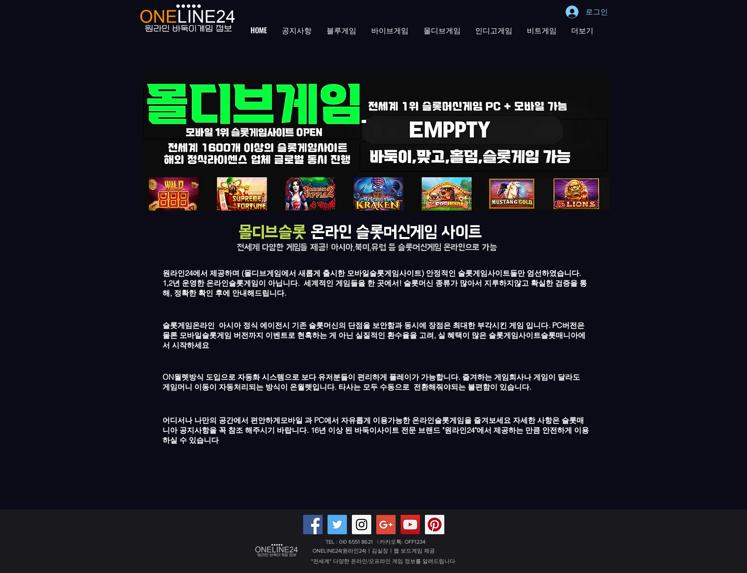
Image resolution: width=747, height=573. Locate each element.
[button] (296, 29)
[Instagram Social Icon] (361, 524)
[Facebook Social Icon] (313, 524)
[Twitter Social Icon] (337, 524)
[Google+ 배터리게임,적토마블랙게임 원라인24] (386, 524)
